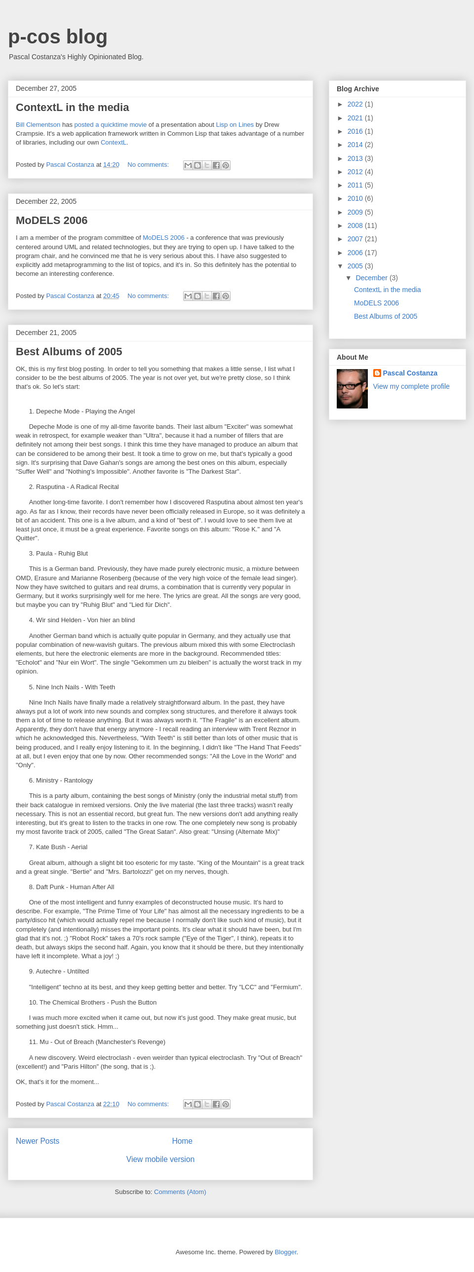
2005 (356, 266)
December (372, 278)
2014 (356, 145)
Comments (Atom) (180, 1192)
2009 (356, 212)
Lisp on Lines (235, 124)
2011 (356, 185)
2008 (356, 225)
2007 (356, 239)
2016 (356, 131)
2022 (356, 104)
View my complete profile (411, 386)
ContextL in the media (72, 107)
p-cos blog (58, 36)
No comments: (148, 164)
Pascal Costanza (410, 373)
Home (182, 1141)
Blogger (285, 1252)
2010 (356, 198)
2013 (356, 158)
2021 (356, 118)
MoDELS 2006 (52, 220)
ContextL (113, 142)
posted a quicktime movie (111, 124)
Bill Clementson (38, 124)
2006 (356, 253)
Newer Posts (37, 1141)
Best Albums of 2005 (69, 351)
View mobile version (160, 1159)
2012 (356, 172)
